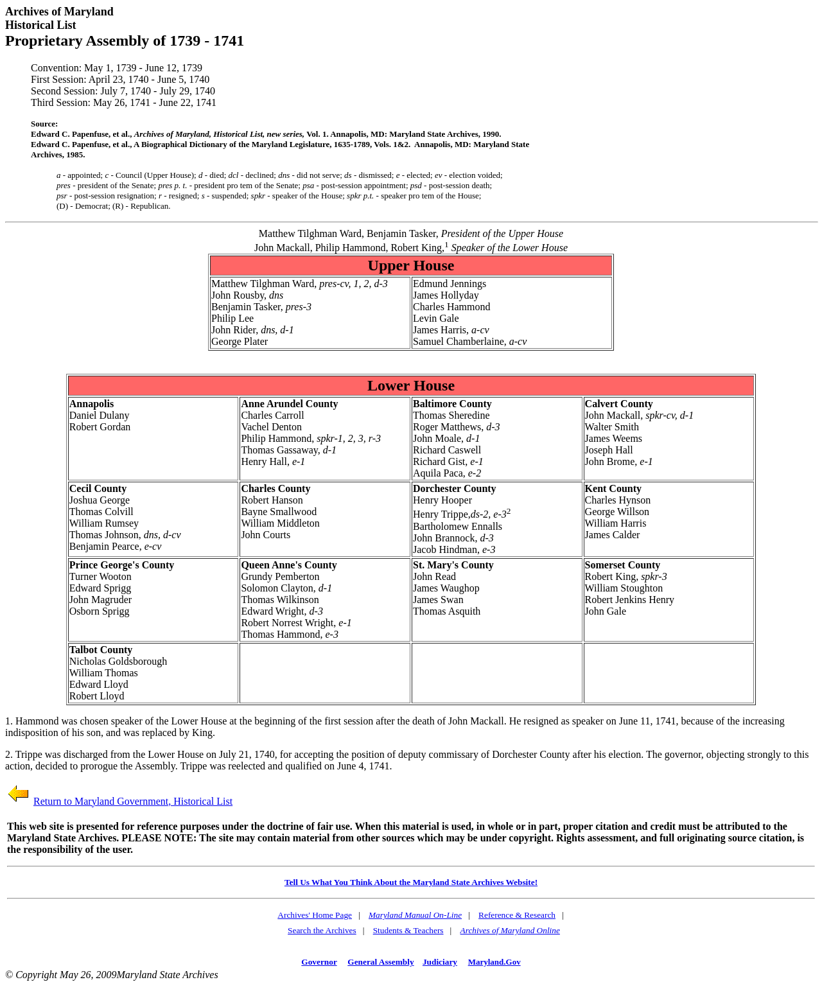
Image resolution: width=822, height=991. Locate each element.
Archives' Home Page (314, 915)
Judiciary (440, 962)
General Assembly (380, 962)
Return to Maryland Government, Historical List (132, 801)
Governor (319, 962)
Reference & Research (516, 915)
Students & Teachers (408, 930)
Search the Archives (322, 930)
